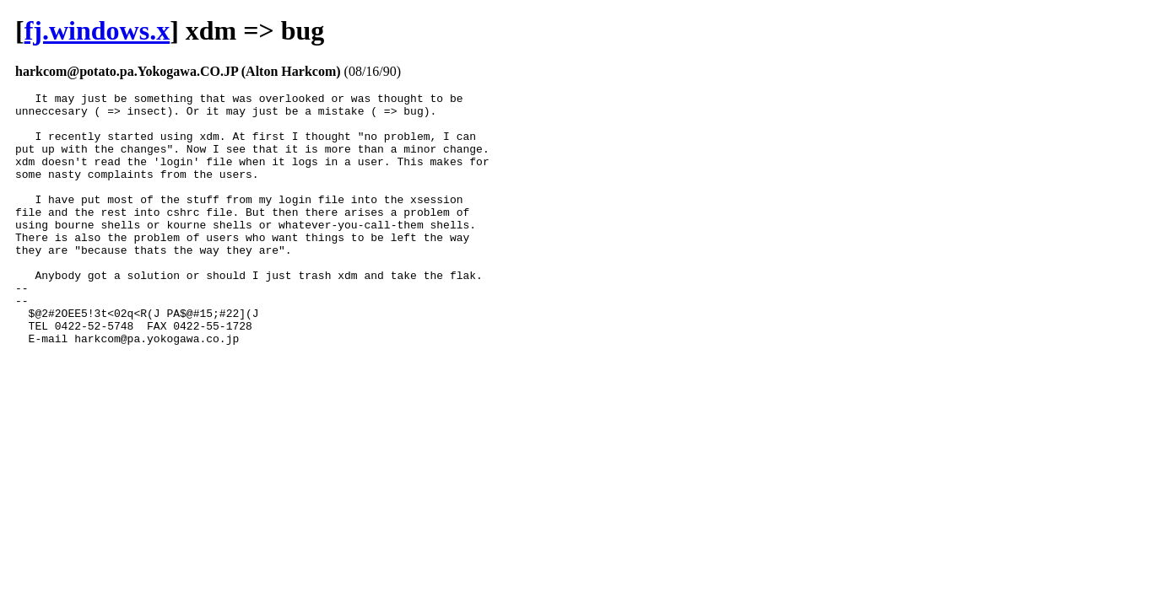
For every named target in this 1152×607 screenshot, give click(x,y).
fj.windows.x (97, 30)
